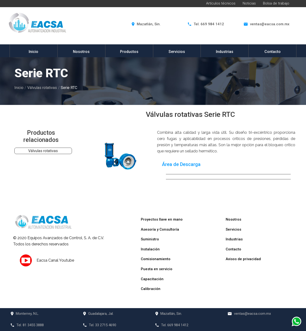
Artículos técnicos (220, 3)
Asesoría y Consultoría (160, 229)
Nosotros (81, 51)
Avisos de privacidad (243, 259)
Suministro (150, 239)
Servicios (177, 51)
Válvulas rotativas (42, 87)
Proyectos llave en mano (162, 219)
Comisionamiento (155, 259)
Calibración (150, 289)
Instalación (150, 249)
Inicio (33, 51)
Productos (129, 51)
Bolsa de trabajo (276, 3)
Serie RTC (69, 87)
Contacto (272, 51)
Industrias (224, 51)
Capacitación (152, 279)
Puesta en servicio (156, 269)
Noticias (249, 3)
